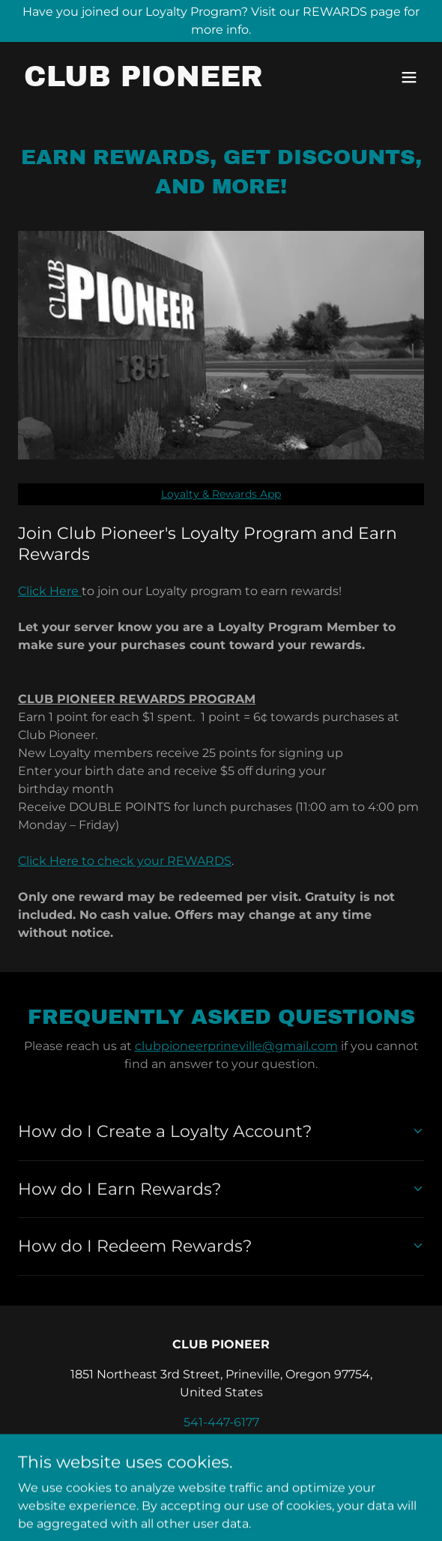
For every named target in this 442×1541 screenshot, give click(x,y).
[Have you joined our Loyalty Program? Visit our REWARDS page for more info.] (221, 21)
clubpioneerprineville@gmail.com (236, 1046)
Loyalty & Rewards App (221, 494)
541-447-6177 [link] (221, 1422)
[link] (143, 82)
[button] (409, 77)
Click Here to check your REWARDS (124, 861)
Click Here (50, 591)
